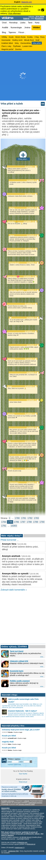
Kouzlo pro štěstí (9, 736)
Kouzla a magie (18, 732)
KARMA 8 (31, 208)
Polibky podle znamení (20, 681)
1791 (3, 526)
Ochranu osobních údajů (27, 804)
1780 (17, 518)
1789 (35, 522)
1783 (36, 518)
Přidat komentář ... (10, 540)
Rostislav (39, 19)
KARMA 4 (31, 180)
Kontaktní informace (7, 801)
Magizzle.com (26, 2)
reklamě (26, 801)
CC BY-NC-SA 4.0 (25, 837)
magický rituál (7, 742)
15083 (14, 526)
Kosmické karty (16, 671)
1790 (41, 522)
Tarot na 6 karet (16, 651)
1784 (3, 522)
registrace (10, 764)
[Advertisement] (23, 76)
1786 (16, 522)
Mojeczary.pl (23, 782)
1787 (22, 522)
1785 (10, 522)
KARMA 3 (31, 400)
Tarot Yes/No (23, 774)
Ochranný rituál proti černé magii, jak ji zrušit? (21, 730)
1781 (23, 518)
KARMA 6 (31, 235)
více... (42, 657)
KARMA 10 (29, 221)
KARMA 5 (31, 318)
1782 (29, 518)
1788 (29, 522)
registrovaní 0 (19, 847)
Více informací (14, 13)
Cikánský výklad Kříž (19, 661)
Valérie (26, 19)
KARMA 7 (29, 167)
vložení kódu (17, 764)
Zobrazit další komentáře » (14, 590)
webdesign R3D (13, 851)
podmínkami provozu (35, 802)
